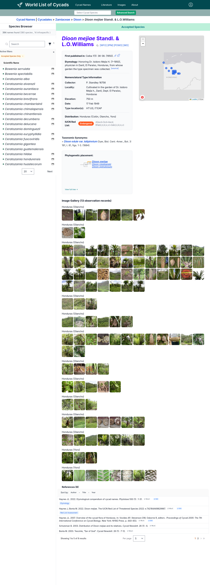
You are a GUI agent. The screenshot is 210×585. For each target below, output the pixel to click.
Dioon (77, 19)
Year (93, 492)
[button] (143, 39)
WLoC (147, 499)
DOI (156, 499)
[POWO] (118, 45)
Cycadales (45, 19)
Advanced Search (126, 12)
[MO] (126, 45)
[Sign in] (191, 5)
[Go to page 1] (195, 538)
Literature (106, 4)
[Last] (203, 538)
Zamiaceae (62, 19)
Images (122, 4)
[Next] (201, 538)
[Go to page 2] (198, 538)
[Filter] (49, 44)
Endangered (86, 123)
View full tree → (71, 189)
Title (84, 492)
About (134, 4)
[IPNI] (110, 45)
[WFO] (103, 45)
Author (74, 492)
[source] (115, 68)
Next (49, 171)
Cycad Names (83, 4)
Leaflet (193, 99)
